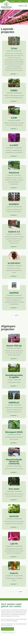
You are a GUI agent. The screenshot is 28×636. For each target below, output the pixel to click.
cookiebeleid (9, 620)
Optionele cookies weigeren (8, 632)
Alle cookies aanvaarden (7, 629)
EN (26, 1)
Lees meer (13, 73)
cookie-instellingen (8, 625)
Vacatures (13, 1)
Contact (19, 1)
